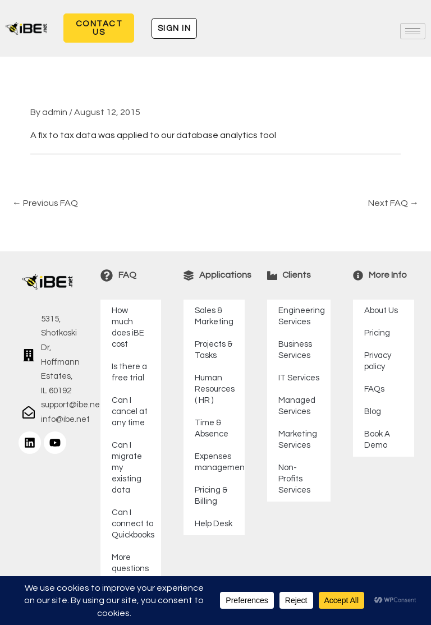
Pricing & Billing (211, 495)
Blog (372, 411)
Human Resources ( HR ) (215, 389)
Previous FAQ (45, 203)
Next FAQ (393, 203)
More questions (130, 563)
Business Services (295, 350)
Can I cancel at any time (130, 411)
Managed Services (296, 406)
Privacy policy (377, 361)
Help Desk (213, 524)
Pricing (377, 333)
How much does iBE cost (128, 327)
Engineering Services (301, 316)
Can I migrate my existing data (127, 467)
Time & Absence (211, 428)
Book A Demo (377, 439)
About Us (381, 310)
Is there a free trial (129, 372)
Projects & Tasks (213, 350)
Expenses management (220, 462)
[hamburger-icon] (412, 31)
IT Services (298, 378)
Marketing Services (297, 439)
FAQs (374, 389)
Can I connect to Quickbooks (133, 523)
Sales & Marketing (214, 316)
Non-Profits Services (294, 478)
